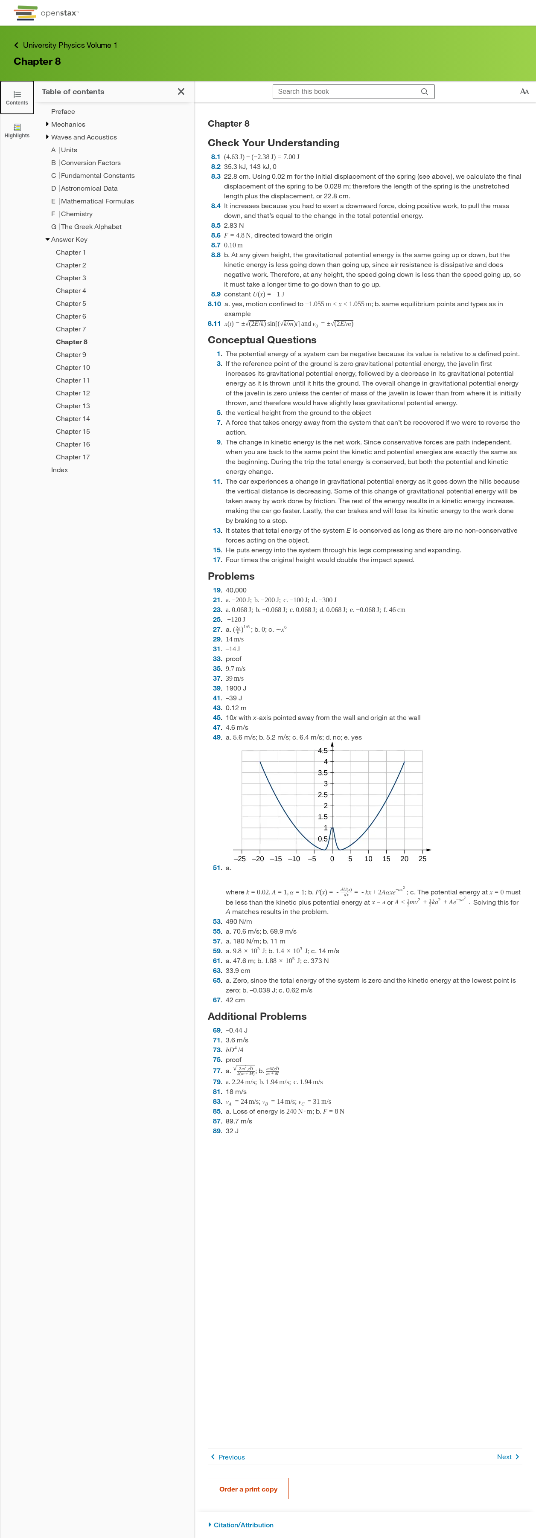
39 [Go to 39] (217, 688)
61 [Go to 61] (217, 960)
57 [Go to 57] (217, 941)
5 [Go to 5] (219, 412)
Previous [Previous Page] (226, 1456)
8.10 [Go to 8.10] (214, 303)
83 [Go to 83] (217, 1101)
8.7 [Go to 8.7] (216, 245)
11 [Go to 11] (217, 481)
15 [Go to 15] (217, 550)
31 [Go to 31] (217, 648)
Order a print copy (248, 1489)
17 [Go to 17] (217, 559)
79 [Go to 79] (217, 1081)
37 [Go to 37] (217, 678)
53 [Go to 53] (217, 921)
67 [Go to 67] (217, 999)
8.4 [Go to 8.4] (216, 205)
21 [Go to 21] (217, 599)
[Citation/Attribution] (365, 1525)
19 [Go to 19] (217, 590)
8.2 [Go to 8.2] (216, 166)
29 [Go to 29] (217, 639)
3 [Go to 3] (219, 363)
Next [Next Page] (509, 1456)
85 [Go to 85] (217, 1111)
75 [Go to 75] (217, 1059)
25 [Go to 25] (217, 619)
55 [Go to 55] (217, 931)
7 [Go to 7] (219, 422)
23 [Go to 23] (217, 609)
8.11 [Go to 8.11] (214, 323)
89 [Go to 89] (217, 1130)
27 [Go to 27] (217, 629)
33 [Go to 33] (217, 658)
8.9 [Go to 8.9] (216, 294)
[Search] (424, 92)
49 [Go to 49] (217, 737)
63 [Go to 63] (217, 970)
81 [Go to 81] (217, 1091)
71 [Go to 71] (217, 1040)
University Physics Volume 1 (66, 45)
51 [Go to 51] (217, 867)
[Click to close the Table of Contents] (17, 97)
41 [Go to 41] (217, 698)
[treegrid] (114, 290)
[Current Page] (119, 341)
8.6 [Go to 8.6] (216, 235)
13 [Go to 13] (217, 530)
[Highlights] (17, 130)
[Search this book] (344, 92)
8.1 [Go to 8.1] (216, 156)
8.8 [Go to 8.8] (216, 254)
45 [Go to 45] (217, 717)
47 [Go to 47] (217, 727)
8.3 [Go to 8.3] (216, 176)
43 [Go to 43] (217, 707)
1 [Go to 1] (219, 353)
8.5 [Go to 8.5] (216, 225)
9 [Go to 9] (219, 442)
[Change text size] (524, 91)
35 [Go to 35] (217, 668)
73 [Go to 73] (217, 1049)
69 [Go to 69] (217, 1030)
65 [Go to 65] (217, 980)
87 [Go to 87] (217, 1121)
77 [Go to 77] (217, 1070)
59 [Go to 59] (217, 950)
